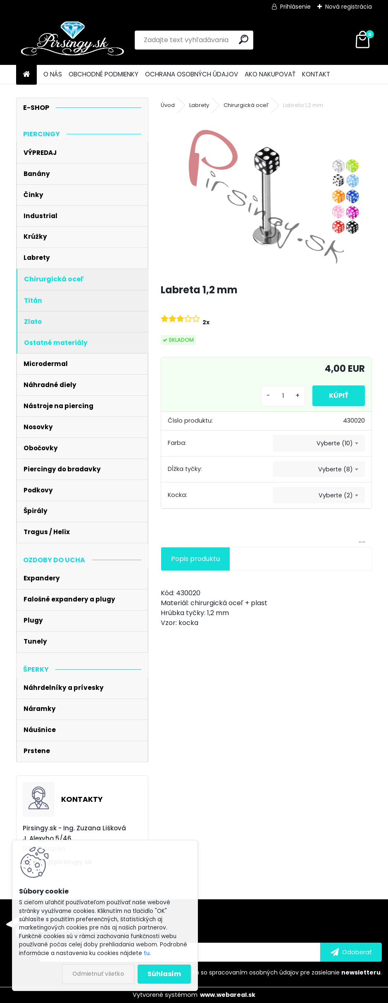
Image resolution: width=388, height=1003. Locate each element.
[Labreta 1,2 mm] (266, 197)
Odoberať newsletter (92, 928)
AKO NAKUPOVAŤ (270, 74)
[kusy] (283, 396)
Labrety (199, 105)
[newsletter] (351, 952)
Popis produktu (195, 558)
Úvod (168, 105)
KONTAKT (316, 74)
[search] (243, 39)
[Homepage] (26, 74)
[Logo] (73, 40)
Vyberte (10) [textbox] (335, 443)
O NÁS (52, 74)
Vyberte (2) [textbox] (336, 495)
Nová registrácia (348, 6)
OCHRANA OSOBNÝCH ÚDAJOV (191, 74)
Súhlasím (164, 974)
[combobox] (319, 443)
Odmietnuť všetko (98, 974)
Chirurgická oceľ (246, 105)
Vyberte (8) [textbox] (335, 469)
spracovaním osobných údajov (254, 972)
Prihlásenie (295, 6)
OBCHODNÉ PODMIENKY (103, 74)
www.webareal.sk (227, 995)
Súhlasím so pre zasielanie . (277, 972)
